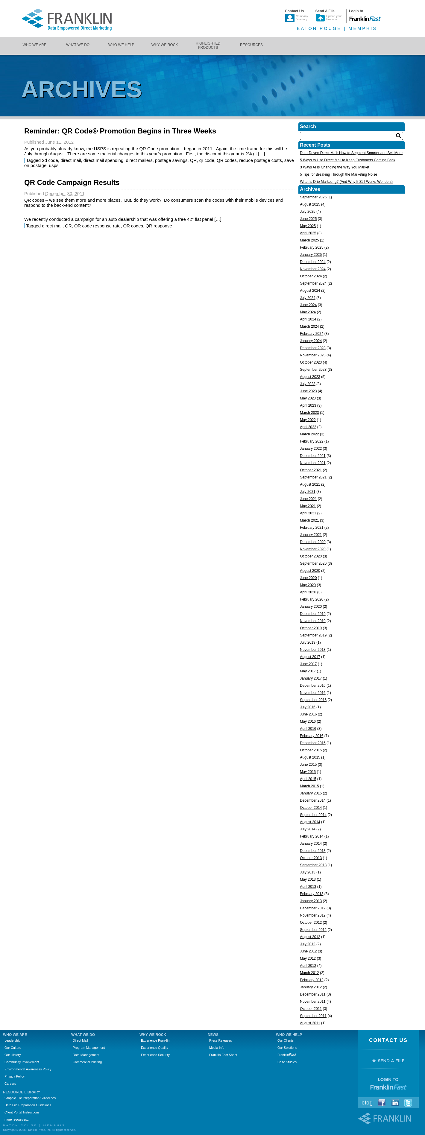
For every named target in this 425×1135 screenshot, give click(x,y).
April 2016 (308, 729)
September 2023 (313, 369)
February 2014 (311, 836)
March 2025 (309, 240)
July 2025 (307, 211)
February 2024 (311, 334)
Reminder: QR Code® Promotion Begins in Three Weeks (120, 131)
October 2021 (311, 470)
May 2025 (308, 226)
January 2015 (311, 793)
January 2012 (311, 987)
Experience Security (155, 1055)
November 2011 (312, 1001)
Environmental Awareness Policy (27, 1069)
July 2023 (307, 384)
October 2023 (311, 362)
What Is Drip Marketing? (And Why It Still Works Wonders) (346, 182)
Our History (12, 1055)
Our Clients (285, 1040)
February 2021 (311, 527)
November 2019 (312, 621)
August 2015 (310, 757)
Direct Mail (80, 1040)
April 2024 (308, 319)
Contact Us (388, 1040)
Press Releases (220, 1040)
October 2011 (311, 1009)
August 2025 (310, 204)
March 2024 (309, 326)
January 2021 (311, 535)
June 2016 (308, 714)
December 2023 (312, 348)
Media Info (216, 1047)
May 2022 (308, 420)
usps (54, 165)
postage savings (171, 160)
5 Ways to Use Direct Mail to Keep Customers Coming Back (347, 160)
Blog (367, 1103)
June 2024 (308, 305)
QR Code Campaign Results (72, 182)
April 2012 (308, 966)
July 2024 (307, 298)
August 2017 (310, 657)
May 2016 (308, 721)
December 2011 (312, 994)
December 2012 (312, 908)
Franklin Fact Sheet (223, 1055)
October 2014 (311, 808)
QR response (158, 225)
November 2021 (312, 463)
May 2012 (308, 958)
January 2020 (311, 606)
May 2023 (308, 398)
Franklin (286, 1055)
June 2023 (308, 391)
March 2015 (309, 786)
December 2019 (312, 614)
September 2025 (313, 197)
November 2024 (312, 269)
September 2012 (313, 930)
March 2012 (309, 973)
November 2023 (312, 355)
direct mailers (139, 160)
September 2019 (313, 635)
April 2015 (308, 779)
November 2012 (312, 915)
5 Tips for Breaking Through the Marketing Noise (338, 174)
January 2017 (311, 678)
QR (193, 160)
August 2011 (310, 1023)
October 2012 (311, 922)
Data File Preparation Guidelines (27, 1105)
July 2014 (307, 829)
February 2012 (311, 980)
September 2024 (313, 283)
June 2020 (308, 578)
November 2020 (312, 549)
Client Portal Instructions (22, 1112)
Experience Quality (154, 1047)
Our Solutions (287, 1047)
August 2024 (310, 290)
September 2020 (313, 563)
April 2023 (308, 405)
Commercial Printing (87, 1062)
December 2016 (312, 685)
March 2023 (309, 413)
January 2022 (311, 448)
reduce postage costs (260, 160)
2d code (50, 160)
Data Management (86, 1055)
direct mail (70, 160)
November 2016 (312, 693)
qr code (206, 160)
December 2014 (312, 800)
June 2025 (308, 219)
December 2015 (312, 743)
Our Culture (12, 1047)
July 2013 (307, 872)
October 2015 (311, 750)
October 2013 (311, 858)
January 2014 (311, 843)
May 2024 (308, 312)
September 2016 (313, 700)
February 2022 (311, 441)
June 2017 (308, 664)
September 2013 (313, 865)
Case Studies (287, 1062)
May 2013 (308, 879)
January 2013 (311, 901)
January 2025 (311, 255)
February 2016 (311, 736)
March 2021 (309, 520)
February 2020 (311, 599)
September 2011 (313, 1016)
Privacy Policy (14, 1076)
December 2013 (312, 851)
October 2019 (311, 628)
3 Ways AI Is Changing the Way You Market (334, 167)
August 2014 (310, 822)
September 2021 (313, 477)
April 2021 (308, 513)
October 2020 (311, 556)
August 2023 (310, 377)
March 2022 (309, 434)
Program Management (89, 1047)
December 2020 (312, 542)
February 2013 (311, 894)
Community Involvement (21, 1062)
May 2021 (308, 506)
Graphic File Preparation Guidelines (30, 1098)
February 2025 (311, 247)
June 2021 (308, 499)
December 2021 (312, 456)
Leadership (12, 1040)
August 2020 (310, 571)
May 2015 (308, 772)
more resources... (17, 1119)
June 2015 (308, 764)
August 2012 (310, 937)
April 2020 (308, 592)
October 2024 (311, 276)
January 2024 (311, 341)
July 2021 (307, 492)
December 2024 (312, 262)
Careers (10, 1083)
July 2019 (307, 642)
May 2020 (308, 585)
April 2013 (308, 887)
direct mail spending (103, 160)
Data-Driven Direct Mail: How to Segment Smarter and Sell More (351, 153)
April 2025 (308, 233)
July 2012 (307, 944)
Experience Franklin (155, 1040)
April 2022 (308, 427)
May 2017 (308, 671)
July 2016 (307, 707)
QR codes (227, 160)
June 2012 (308, 951)
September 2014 (313, 815)
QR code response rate (97, 225)
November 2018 (312, 650)
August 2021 (310, 484)
